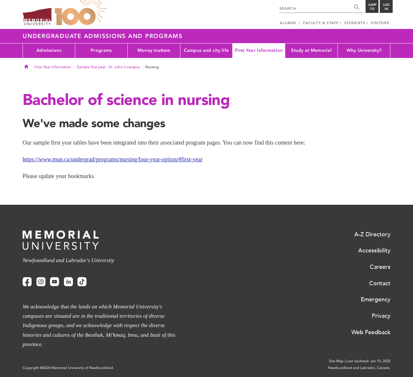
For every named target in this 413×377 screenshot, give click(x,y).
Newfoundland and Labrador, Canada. (359, 368)
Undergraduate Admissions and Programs (103, 36)
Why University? (364, 50)
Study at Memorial (311, 50)
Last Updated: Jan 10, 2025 (368, 361)
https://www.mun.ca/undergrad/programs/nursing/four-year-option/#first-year (113, 159)
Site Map (336, 361)
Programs (101, 50)
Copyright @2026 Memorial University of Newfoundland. (68, 368)
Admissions (48, 50)
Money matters (153, 50)
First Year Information (259, 50)
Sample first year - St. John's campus (108, 67)
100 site (80, 13)
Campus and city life (206, 50)
